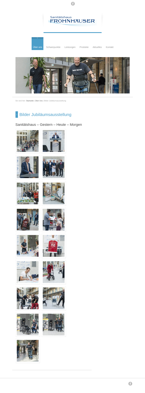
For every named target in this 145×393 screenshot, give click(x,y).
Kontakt (109, 47)
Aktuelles (97, 47)
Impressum (77, 383)
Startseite (30, 101)
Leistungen (70, 47)
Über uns (37, 47)
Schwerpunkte (53, 47)
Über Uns (39, 101)
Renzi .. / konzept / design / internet (57, 383)
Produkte (84, 47)
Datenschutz (88, 383)
